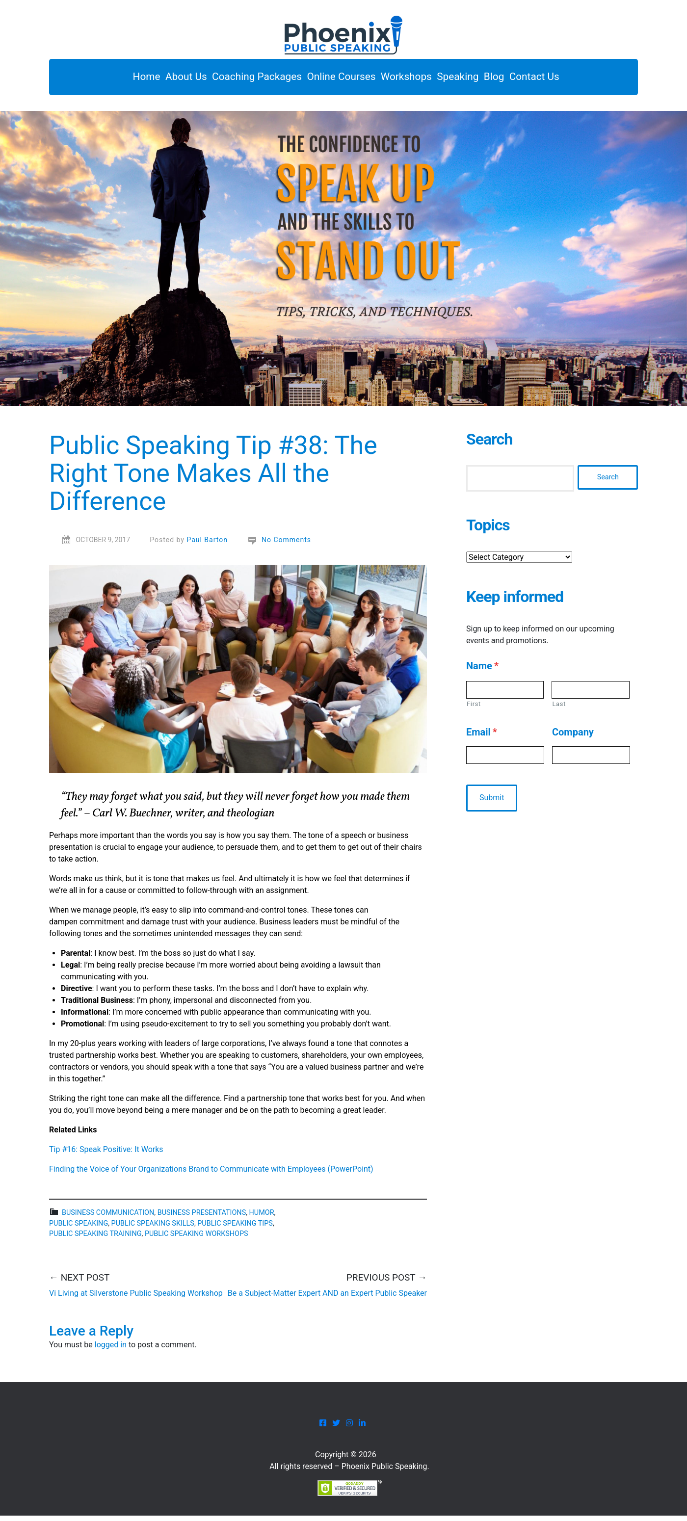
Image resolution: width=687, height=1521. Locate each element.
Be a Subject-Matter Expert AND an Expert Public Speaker (327, 1298)
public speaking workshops (196, 1239)
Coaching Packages (239, 80)
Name (482, 671)
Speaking (470, 80)
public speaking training (95, 1239)
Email (481, 737)
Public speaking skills (152, 1228)
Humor (261, 1218)
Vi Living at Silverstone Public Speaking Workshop (136, 1298)
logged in (111, 1350)
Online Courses (333, 80)
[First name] (505, 695)
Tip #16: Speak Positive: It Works (106, 1154)
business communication (108, 1218)
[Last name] (591, 695)
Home (108, 80)
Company (573, 737)
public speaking (78, 1228)
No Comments (286, 545)
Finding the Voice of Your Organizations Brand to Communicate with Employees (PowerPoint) (211, 1174)
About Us (158, 80)
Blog (517, 80)
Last (559, 708)
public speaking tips (235, 1228)
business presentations (202, 1218)
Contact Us (567, 80)
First (474, 708)
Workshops (408, 80)
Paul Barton (207, 545)
